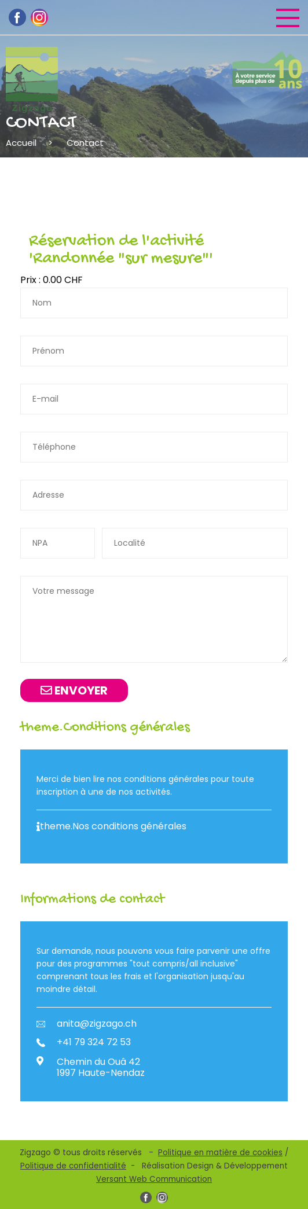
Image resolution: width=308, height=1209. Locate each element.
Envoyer (74, 690)
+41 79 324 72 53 (83, 1042)
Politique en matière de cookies (220, 1152)
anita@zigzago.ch (86, 1023)
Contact (85, 143)
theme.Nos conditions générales (111, 826)
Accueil (21, 143)
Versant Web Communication (154, 1179)
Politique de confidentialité (73, 1165)
